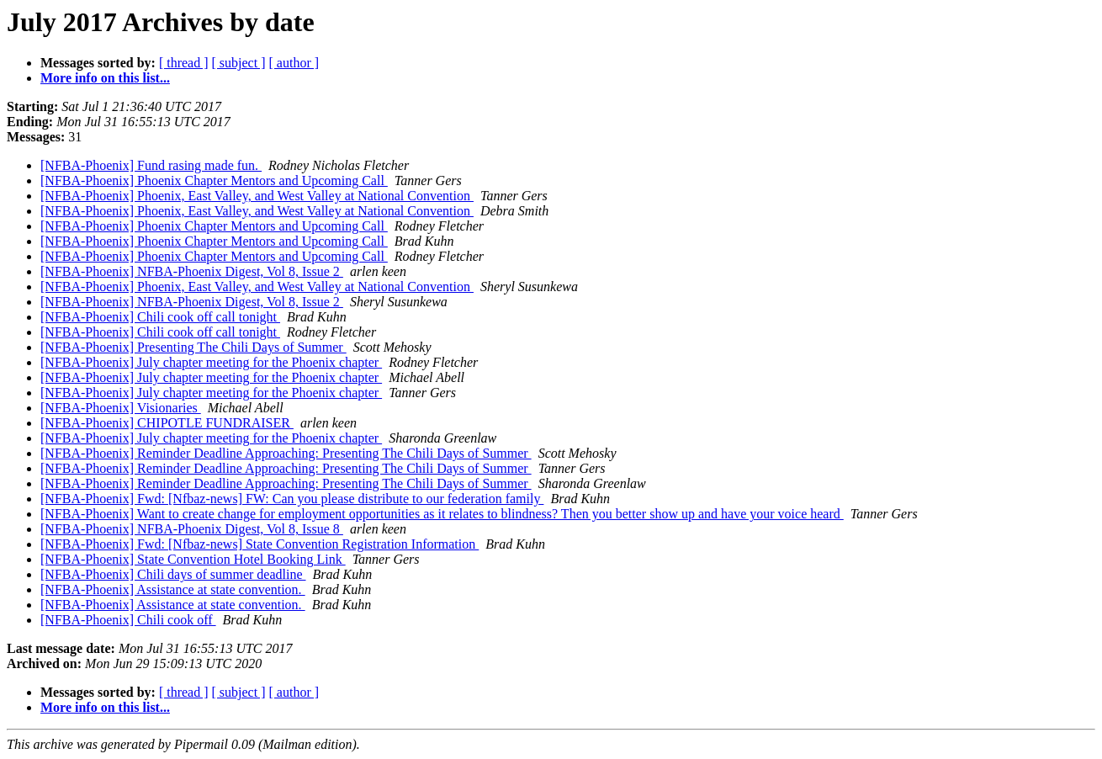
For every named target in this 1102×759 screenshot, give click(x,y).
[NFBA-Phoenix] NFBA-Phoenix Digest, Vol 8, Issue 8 (191, 529)
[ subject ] (239, 63)
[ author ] (294, 63)
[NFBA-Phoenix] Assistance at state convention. (172, 589)
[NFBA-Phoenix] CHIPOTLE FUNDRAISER (167, 423)
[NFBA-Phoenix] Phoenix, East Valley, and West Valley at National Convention (257, 195)
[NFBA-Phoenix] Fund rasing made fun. (151, 165)
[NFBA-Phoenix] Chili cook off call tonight (160, 317)
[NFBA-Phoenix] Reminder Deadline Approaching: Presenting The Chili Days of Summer (286, 453)
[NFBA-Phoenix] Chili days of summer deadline (173, 574)
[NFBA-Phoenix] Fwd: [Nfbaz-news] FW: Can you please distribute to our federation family (291, 498)
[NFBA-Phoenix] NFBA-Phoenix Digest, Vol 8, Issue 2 (191, 271)
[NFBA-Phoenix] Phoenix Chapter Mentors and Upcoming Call (214, 180)
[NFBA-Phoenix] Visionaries (120, 408)
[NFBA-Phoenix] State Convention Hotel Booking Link (193, 559)
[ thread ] (184, 63)
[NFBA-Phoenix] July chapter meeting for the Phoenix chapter (211, 362)
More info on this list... (105, 78)
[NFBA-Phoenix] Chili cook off (128, 620)
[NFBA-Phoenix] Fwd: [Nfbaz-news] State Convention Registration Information (259, 544)
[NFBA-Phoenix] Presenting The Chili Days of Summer (193, 347)
